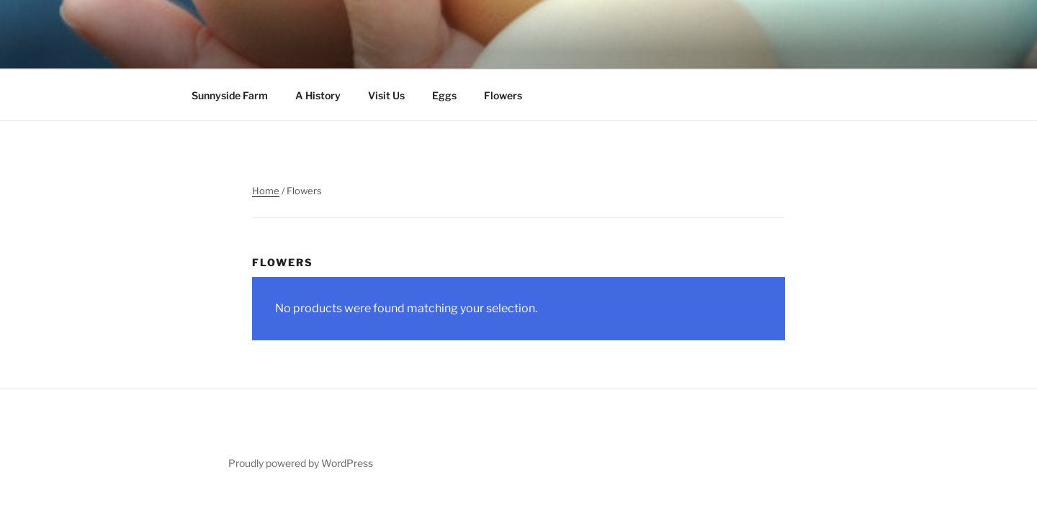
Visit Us (386, 95)
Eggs (444, 95)
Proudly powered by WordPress (300, 463)
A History (318, 95)
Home (265, 190)
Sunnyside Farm (230, 95)
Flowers (503, 95)
